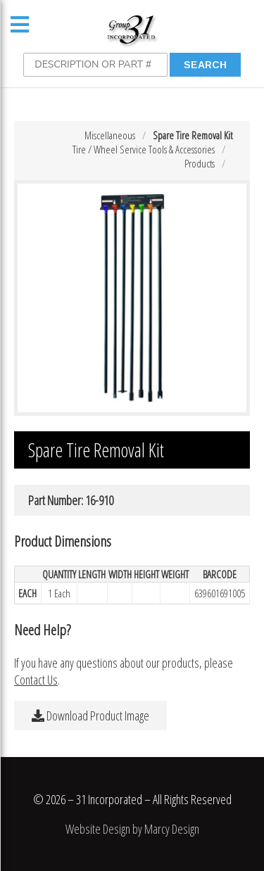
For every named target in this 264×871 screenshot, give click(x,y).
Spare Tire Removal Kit (192, 135)
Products (199, 163)
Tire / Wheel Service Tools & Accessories (144, 149)
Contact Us (36, 679)
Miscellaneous (109, 135)
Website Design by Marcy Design (132, 828)
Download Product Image (90, 715)
